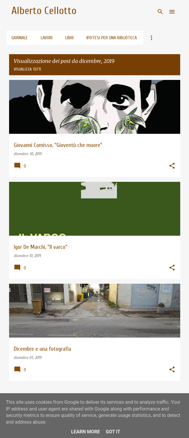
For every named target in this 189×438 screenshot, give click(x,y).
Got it (113, 431)
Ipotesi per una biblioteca (111, 37)
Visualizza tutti (27, 69)
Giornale (19, 37)
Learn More (85, 431)
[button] (172, 166)
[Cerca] (160, 12)
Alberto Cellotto (43, 11)
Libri (69, 37)
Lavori (46, 37)
